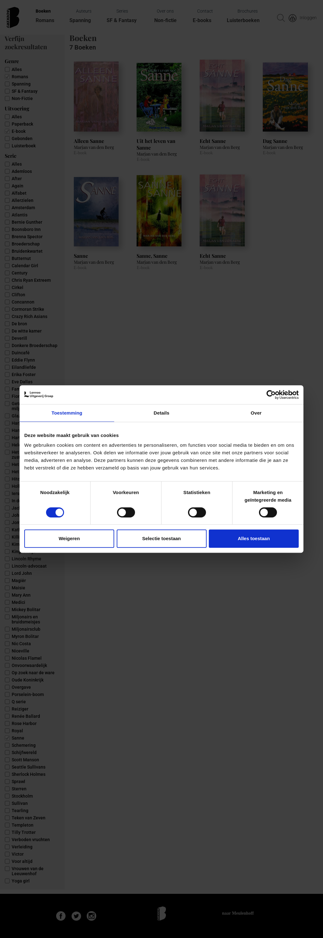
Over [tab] (256, 413)
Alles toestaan (254, 538)
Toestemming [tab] (66, 413)
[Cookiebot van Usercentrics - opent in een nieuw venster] (271, 394)
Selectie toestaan (161, 538)
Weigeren (69, 538)
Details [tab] (161, 413)
